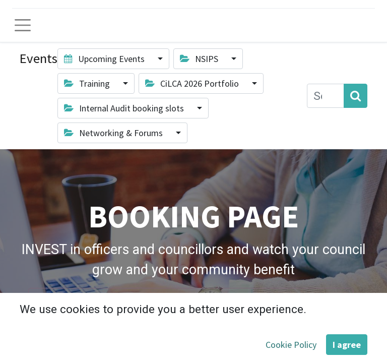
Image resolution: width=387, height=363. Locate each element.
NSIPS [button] (200, 59)
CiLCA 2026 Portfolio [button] (193, 83)
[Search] (355, 96)
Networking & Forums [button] (114, 133)
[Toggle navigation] (22, 25)
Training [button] (88, 83)
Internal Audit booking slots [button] (125, 108)
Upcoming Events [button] (105, 59)
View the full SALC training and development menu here (191, 302)
